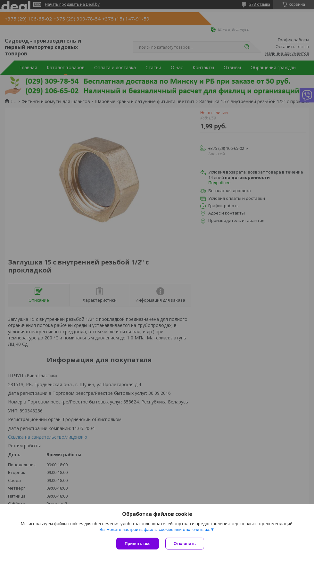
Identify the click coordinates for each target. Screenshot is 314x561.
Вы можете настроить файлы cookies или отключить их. (154, 529)
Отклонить (185, 543)
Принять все (138, 543)
